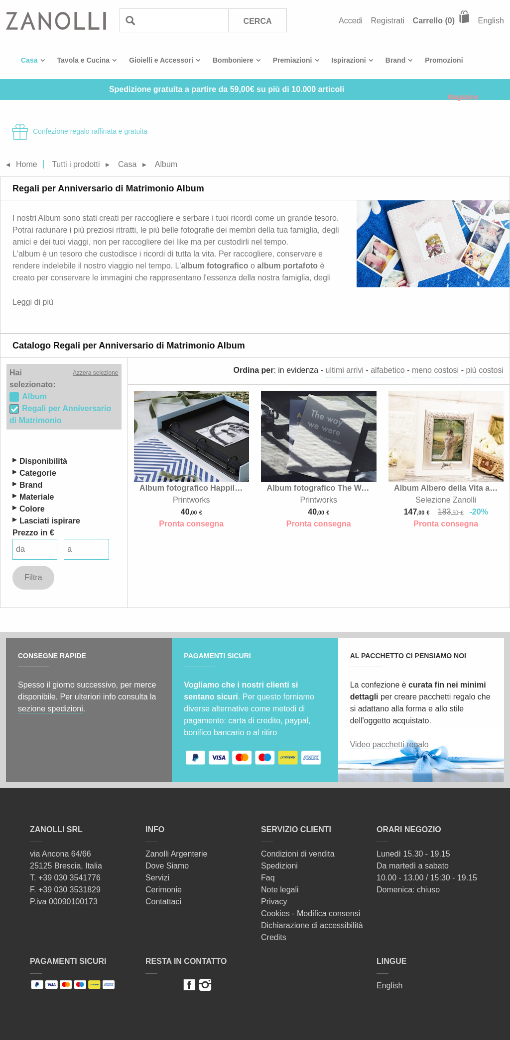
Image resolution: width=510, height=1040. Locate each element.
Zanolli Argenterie (176, 854)
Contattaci (163, 901)
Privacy (274, 901)
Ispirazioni (348, 60)
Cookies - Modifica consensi (310, 913)
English (491, 20)
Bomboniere (233, 60)
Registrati (388, 20)
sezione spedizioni (50, 708)
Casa (29, 60)
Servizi (157, 877)
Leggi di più (32, 302)
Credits (273, 937)
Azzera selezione (95, 372)
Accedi (351, 20)
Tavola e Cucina (83, 60)
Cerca (258, 21)
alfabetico (388, 370)
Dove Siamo (167, 866)
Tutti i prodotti (76, 164)
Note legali (280, 889)
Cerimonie (163, 889)
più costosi (485, 370)
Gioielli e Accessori (161, 60)
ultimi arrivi (344, 370)
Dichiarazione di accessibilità (312, 925)
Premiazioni (292, 60)
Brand (395, 60)
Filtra (33, 577)
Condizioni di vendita (298, 854)
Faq (268, 877)
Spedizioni (279, 866)
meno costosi (435, 370)
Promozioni (444, 60)
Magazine (463, 97)
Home (26, 164)
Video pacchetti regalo (389, 744)
